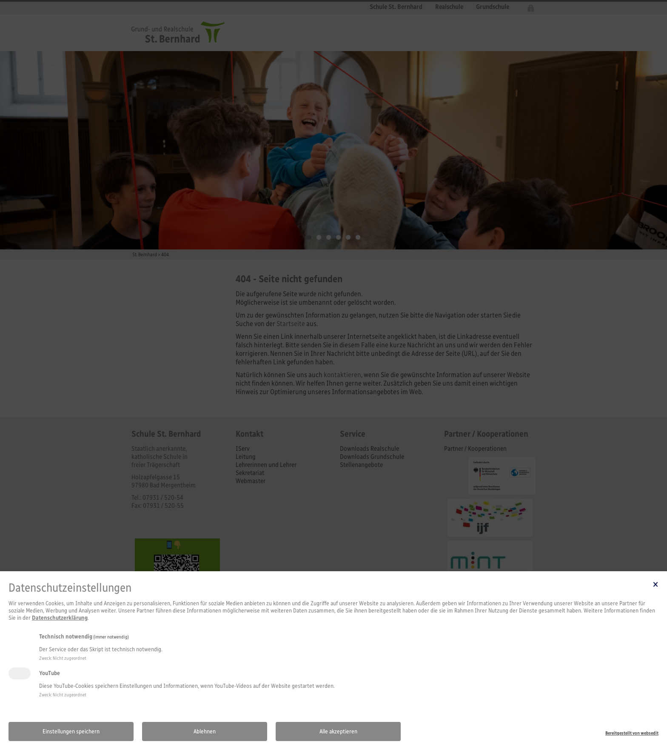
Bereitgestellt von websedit (631, 733)
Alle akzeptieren (338, 731)
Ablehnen (205, 731)
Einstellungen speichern (71, 731)
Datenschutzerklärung (60, 617)
